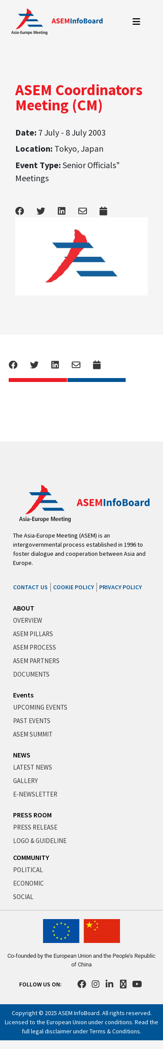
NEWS (21, 754)
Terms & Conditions (115, 1031)
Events (23, 694)
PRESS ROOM (32, 814)
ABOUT (23, 608)
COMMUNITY (31, 857)
